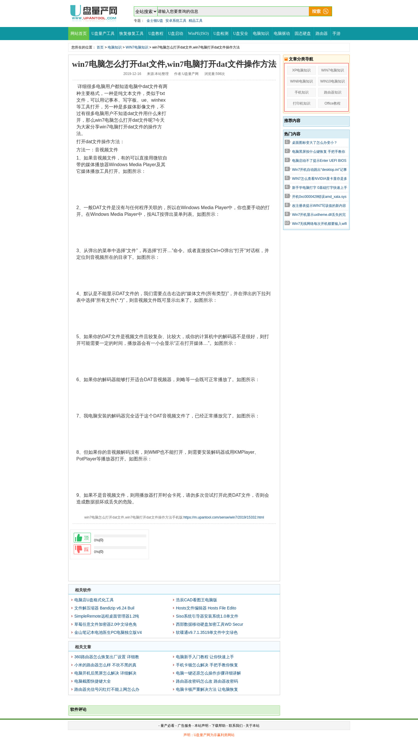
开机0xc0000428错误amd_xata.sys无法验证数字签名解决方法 (319, 197)
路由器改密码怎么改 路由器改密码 (207, 681)
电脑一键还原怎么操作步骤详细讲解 (208, 673)
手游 (336, 33)
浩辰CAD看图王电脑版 (196, 600)
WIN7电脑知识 (137, 47)
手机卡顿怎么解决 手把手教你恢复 (207, 665)
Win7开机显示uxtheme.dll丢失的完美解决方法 (319, 215)
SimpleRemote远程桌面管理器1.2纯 (106, 616)
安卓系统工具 (175, 21)
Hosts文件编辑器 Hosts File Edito (206, 608)
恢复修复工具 (131, 33)
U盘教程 (155, 33)
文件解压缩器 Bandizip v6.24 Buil (104, 608)
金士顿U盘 (155, 21)
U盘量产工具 (103, 33)
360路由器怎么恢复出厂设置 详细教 (106, 656)
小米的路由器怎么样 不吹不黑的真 (105, 665)
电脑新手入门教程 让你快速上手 (205, 656)
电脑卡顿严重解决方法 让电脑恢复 (207, 689)
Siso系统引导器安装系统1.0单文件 (207, 616)
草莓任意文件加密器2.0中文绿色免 (105, 624)
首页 (100, 47)
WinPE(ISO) (198, 33)
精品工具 (196, 21)
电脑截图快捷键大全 (92, 681)
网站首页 (79, 33)
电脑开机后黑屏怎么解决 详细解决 (105, 673)
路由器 (322, 33)
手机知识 (302, 92)
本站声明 (201, 726)
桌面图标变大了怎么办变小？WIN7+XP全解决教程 (314, 143)
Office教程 (332, 103)
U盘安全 (240, 33)
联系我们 (236, 726)
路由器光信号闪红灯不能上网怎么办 (106, 689)
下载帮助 (219, 726)
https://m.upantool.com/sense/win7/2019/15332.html (223, 517)
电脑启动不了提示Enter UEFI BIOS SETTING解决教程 (319, 161)
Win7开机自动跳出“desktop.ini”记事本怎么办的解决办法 (319, 170)
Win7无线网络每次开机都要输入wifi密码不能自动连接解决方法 (319, 224)
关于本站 (253, 726)
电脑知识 (261, 33)
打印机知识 (301, 103)
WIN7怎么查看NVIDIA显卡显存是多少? (319, 179)
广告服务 (185, 726)
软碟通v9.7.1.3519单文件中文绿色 (207, 632)
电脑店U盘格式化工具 (94, 600)
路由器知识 (332, 92)
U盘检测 (220, 33)
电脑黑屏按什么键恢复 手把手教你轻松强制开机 (318, 152)
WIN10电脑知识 (332, 81)
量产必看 (167, 726)
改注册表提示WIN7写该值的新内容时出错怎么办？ (319, 206)
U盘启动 (175, 33)
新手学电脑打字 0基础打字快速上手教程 (319, 188)
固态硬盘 (303, 33)
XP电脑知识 (301, 70)
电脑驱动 (282, 33)
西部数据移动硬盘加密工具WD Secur (209, 624)
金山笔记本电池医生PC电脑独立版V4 (108, 632)
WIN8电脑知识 (301, 81)
